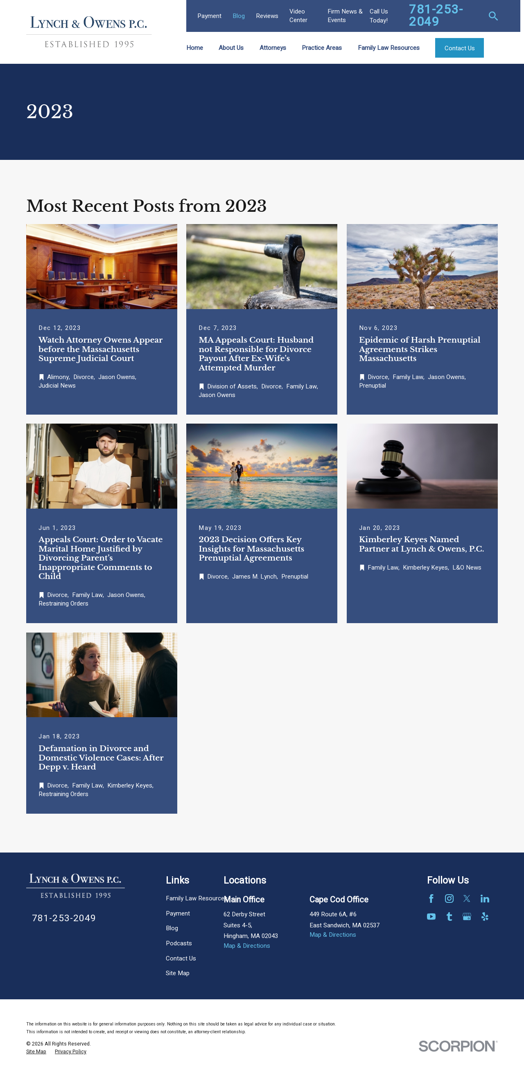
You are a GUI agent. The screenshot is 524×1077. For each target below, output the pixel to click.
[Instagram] (449, 898)
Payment (209, 15)
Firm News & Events (345, 16)
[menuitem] (36, 1052)
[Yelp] (485, 916)
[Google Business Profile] (467, 916)
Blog (239, 15)
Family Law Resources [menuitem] (389, 47)
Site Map (178, 973)
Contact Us (181, 958)
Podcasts (179, 943)
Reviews (267, 15)
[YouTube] (431, 916)
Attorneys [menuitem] (273, 47)
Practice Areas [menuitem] (322, 47)
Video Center (298, 16)
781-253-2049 (436, 16)
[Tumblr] (449, 916)
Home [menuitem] (194, 47)
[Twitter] (467, 898)
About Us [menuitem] (231, 47)
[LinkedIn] (485, 898)
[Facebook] (431, 898)
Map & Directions (247, 945)
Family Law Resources (197, 898)
